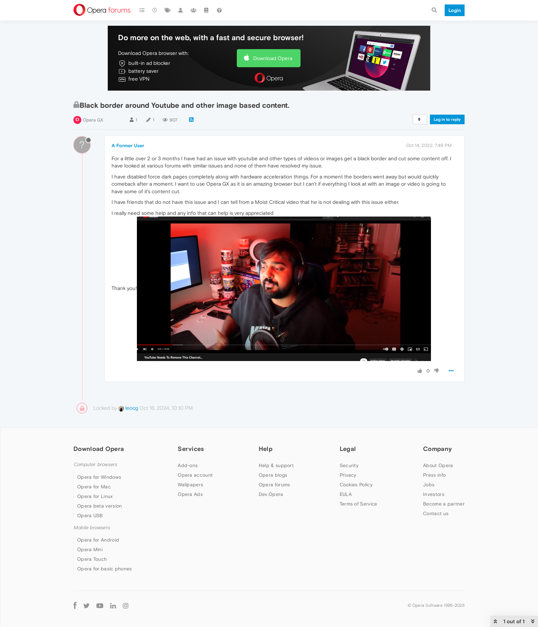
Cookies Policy (356, 484)
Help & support (276, 465)
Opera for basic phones (104, 568)
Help (265, 448)
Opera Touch (92, 559)
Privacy (348, 475)
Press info (434, 475)
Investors (433, 494)
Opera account (195, 475)
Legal (348, 448)
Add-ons (188, 465)
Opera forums (274, 484)
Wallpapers (190, 484)
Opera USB (90, 515)
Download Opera (272, 58)
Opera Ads (190, 494)
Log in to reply (447, 119)
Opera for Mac (94, 486)
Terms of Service (358, 504)
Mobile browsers (91, 528)
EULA (346, 494)
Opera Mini (90, 549)
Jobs (428, 484)
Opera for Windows (99, 477)
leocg (128, 408)
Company (437, 448)
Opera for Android (98, 540)
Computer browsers (95, 464)
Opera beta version (99, 506)
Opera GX (93, 120)
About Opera (438, 465)
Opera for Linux (95, 496)
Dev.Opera (271, 494)
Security (349, 465)
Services (191, 448)
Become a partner (444, 504)
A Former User (128, 145)
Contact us (435, 513)
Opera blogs (273, 475)
